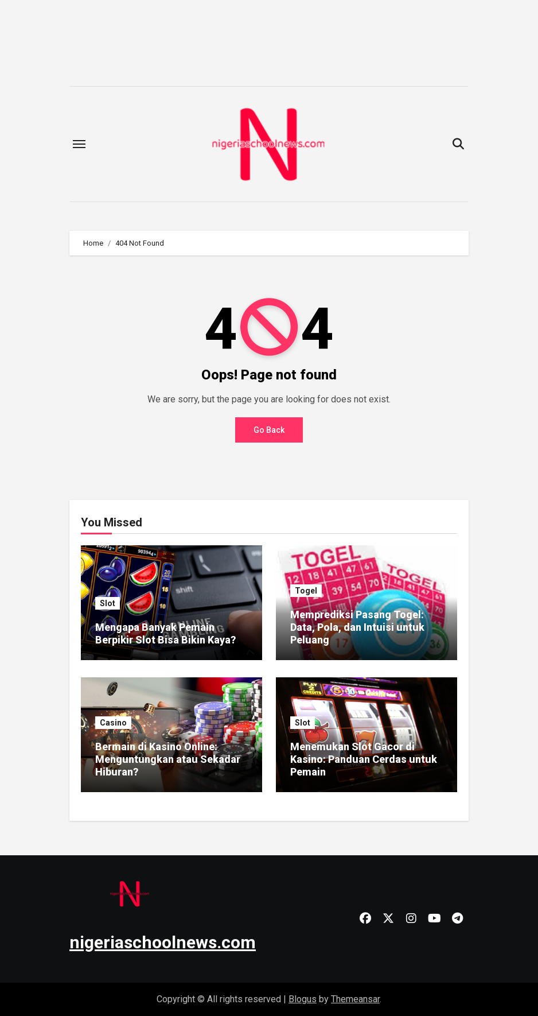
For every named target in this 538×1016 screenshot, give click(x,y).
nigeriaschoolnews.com (162, 942)
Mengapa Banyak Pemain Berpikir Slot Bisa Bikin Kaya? (165, 633)
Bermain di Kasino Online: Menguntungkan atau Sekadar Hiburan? (167, 758)
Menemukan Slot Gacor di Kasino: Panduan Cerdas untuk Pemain (363, 758)
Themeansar (355, 999)
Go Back (269, 430)
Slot (107, 603)
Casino (113, 722)
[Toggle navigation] (79, 144)
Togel (306, 590)
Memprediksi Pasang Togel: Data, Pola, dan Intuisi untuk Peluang (357, 626)
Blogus (303, 999)
